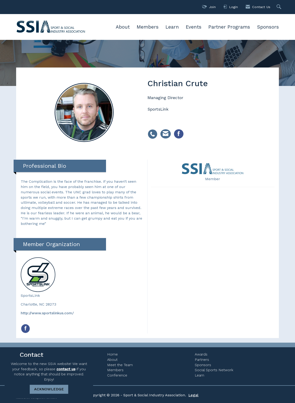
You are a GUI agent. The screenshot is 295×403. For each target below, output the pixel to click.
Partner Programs (229, 27)
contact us (65, 369)
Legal (193, 395)
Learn (172, 27)
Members (148, 27)
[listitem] (154, 131)
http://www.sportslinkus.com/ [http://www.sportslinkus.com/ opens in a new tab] (47, 313)
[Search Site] (279, 7)
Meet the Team (120, 365)
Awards (201, 354)
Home (112, 354)
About (123, 27)
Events (193, 27)
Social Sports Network (214, 370)
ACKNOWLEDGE (49, 389)
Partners (202, 359)
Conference (117, 375)
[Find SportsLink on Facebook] (25, 328)
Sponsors (268, 27)
